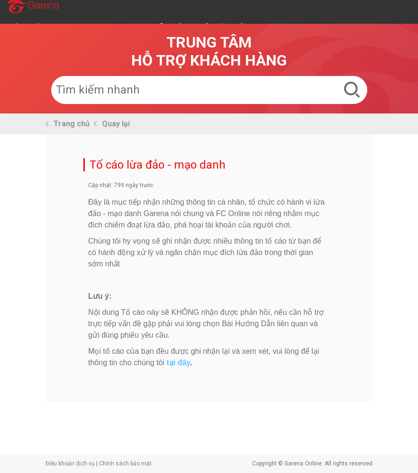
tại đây (178, 363)
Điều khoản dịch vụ (70, 463)
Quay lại (116, 123)
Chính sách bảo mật (125, 463)
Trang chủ (71, 123)
